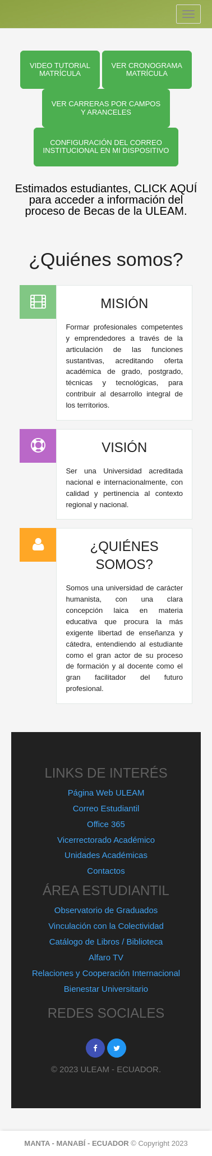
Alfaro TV (106, 957)
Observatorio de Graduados (106, 910)
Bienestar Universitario (106, 989)
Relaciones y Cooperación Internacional (106, 973)
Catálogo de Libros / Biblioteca (106, 941)
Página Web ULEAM (106, 792)
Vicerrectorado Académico (106, 840)
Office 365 (106, 824)
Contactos (106, 870)
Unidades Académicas (106, 855)
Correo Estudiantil (106, 808)
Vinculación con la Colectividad (106, 926)
